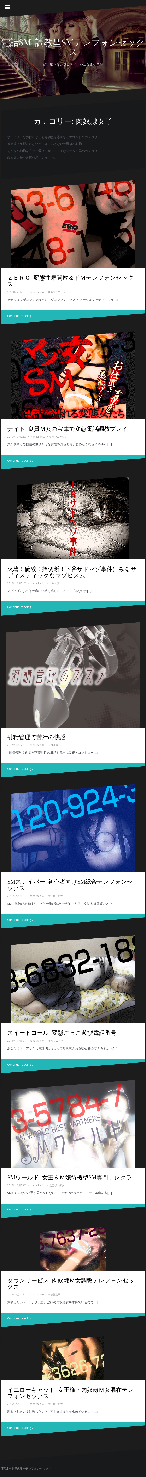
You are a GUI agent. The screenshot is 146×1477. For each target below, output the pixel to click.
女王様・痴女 (55, 896)
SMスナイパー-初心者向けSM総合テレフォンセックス (70, 884)
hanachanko (37, 292)
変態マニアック (56, 292)
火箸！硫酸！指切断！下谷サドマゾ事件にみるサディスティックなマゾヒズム (71, 572)
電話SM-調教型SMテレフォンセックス (73, 46)
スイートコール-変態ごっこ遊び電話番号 (61, 1032)
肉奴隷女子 (54, 1294)
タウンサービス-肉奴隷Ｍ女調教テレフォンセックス (71, 1283)
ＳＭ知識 (54, 583)
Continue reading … (20, 316)
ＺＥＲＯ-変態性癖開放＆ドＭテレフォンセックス (70, 281)
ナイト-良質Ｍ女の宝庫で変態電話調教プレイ (67, 428)
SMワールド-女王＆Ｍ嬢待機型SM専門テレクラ (69, 1177)
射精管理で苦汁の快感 (36, 737)
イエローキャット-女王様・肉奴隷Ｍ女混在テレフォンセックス (70, 1393)
